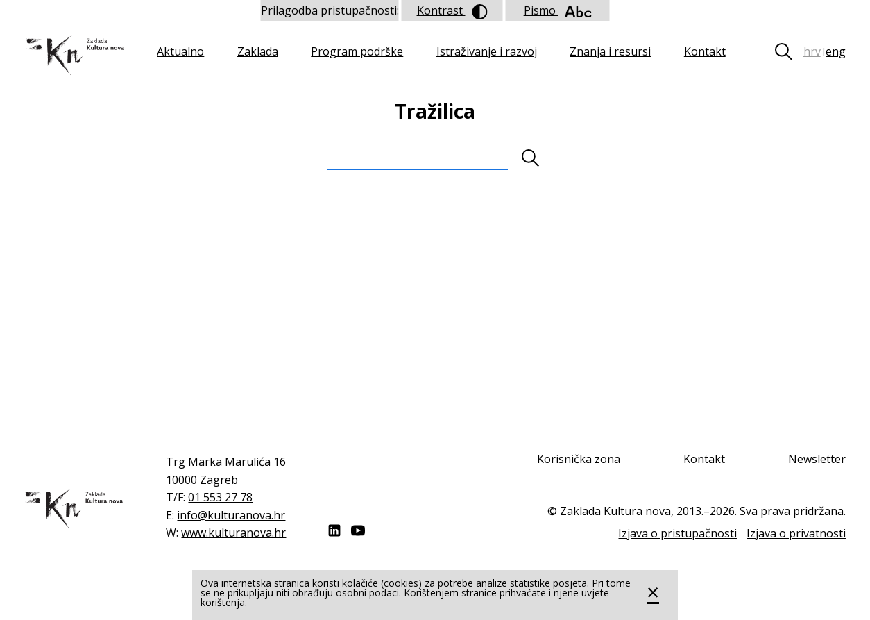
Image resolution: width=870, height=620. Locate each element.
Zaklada (257, 51)
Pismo (558, 10)
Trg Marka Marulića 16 (226, 461)
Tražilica (788, 51)
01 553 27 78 (220, 497)
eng (836, 51)
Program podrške (357, 51)
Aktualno (180, 51)
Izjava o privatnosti (796, 533)
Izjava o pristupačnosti (677, 533)
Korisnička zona (578, 459)
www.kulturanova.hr (233, 532)
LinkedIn (334, 530)
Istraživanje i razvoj (486, 51)
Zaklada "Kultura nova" (74, 56)
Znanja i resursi (610, 51)
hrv (812, 51)
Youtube (358, 530)
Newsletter (817, 459)
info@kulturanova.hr (231, 515)
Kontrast (452, 11)
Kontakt (705, 51)
